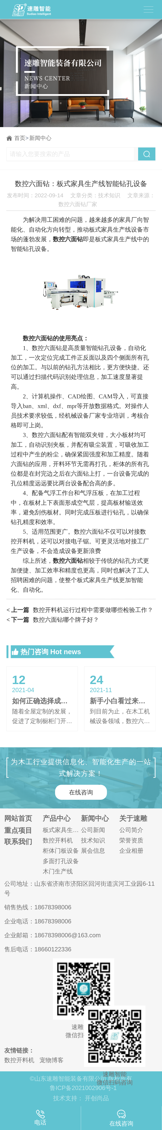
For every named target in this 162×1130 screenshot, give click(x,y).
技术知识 (93, 840)
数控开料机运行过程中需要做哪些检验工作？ (79, 610)
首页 (21, 138)
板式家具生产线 (62, 830)
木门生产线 (58, 871)
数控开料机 (58, 840)
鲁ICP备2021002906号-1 (83, 1087)
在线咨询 (81, 792)
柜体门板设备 (61, 851)
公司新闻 (93, 830)
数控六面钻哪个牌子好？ (52, 620)
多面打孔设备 (61, 861)
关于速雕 (133, 818)
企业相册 (131, 851)
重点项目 (18, 830)
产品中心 (57, 818)
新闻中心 (40, 138)
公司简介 (131, 830)
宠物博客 (52, 1060)
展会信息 (93, 851)
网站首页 (18, 818)
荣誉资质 (131, 840)
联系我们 (18, 841)
